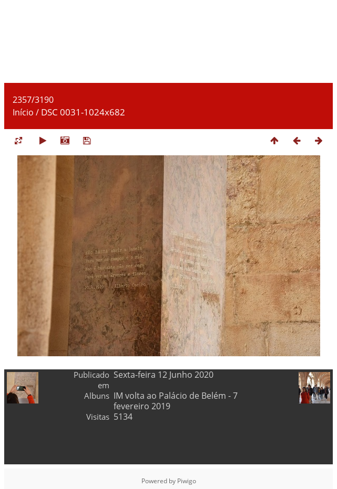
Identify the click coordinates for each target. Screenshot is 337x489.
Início (23, 112)
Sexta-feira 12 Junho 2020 (163, 374)
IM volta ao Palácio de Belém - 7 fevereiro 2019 (176, 401)
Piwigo (186, 480)
